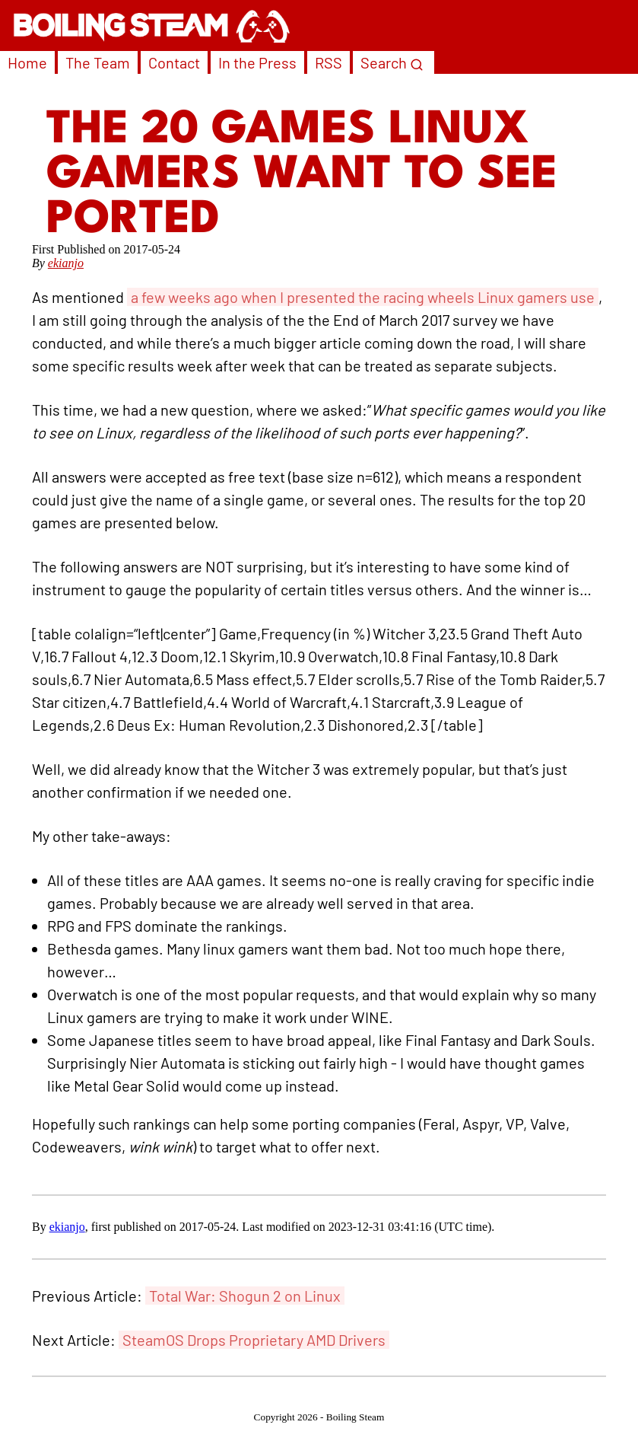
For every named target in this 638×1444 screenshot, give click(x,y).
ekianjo (66, 263)
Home (27, 62)
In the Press (257, 62)
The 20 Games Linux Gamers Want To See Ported (301, 175)
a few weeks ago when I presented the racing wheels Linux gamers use (363, 297)
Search (392, 62)
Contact (174, 62)
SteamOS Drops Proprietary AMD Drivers (254, 1340)
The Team (97, 62)
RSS (328, 62)
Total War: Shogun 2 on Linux (245, 1295)
